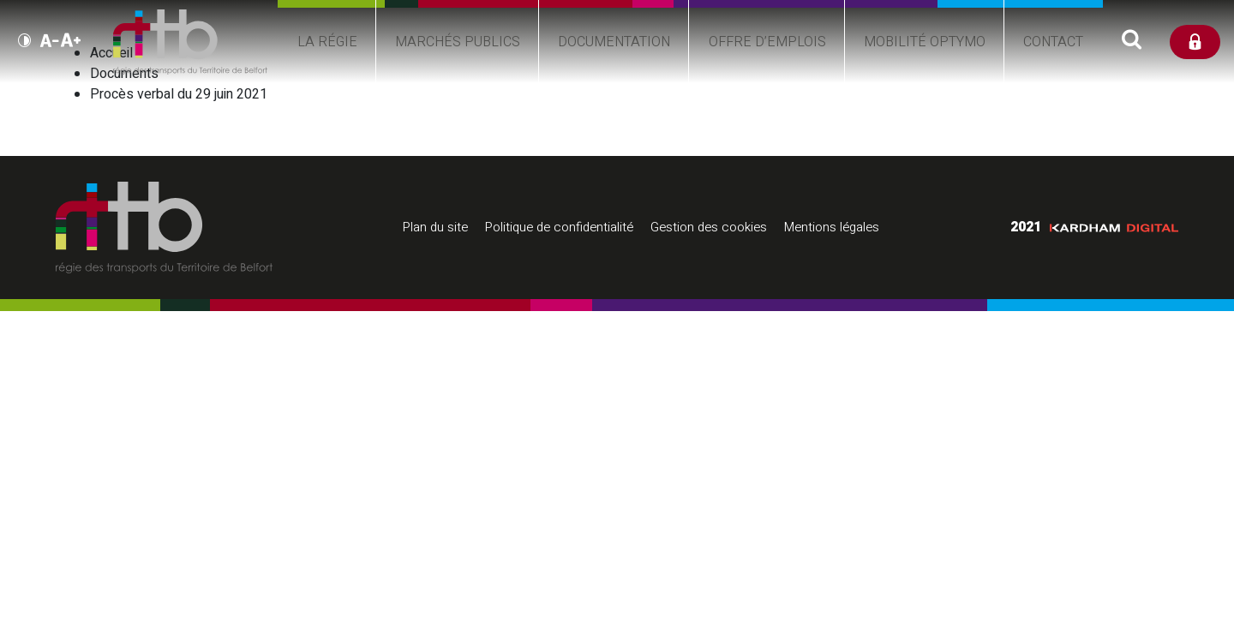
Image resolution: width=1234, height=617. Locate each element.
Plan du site (435, 227)
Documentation (609, 61)
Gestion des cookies (708, 227)
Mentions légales (831, 227)
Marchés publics (443, 72)
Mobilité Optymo (935, 72)
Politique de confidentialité (559, 227)
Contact (1074, 61)
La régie (304, 72)
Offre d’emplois (771, 72)
